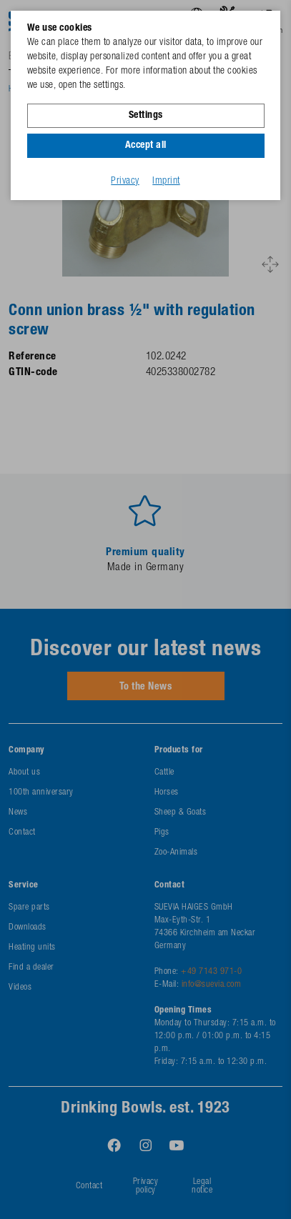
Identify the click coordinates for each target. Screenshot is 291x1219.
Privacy (125, 181)
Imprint (166, 181)
